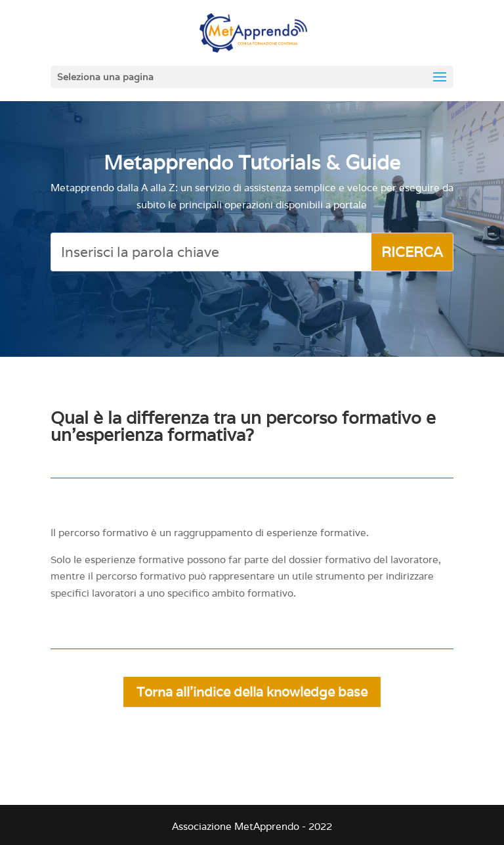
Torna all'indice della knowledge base (252, 691)
